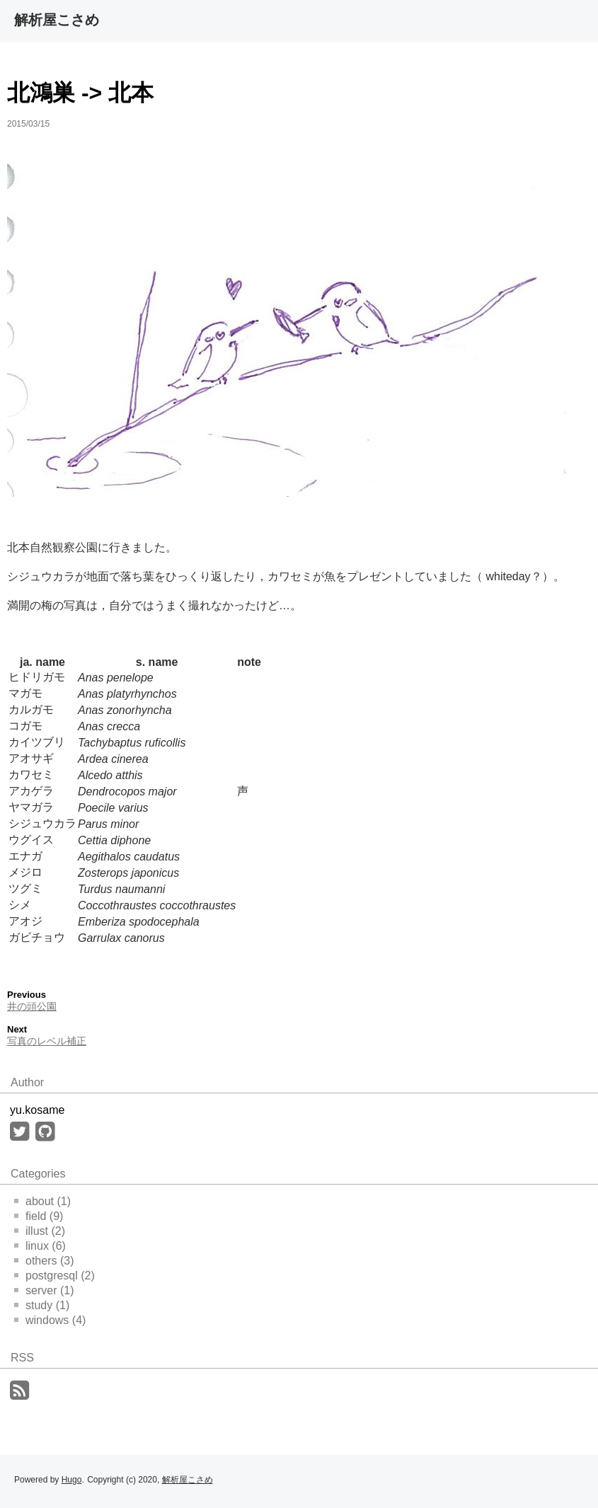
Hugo (72, 1480)
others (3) (44, 1261)
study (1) (41, 1305)
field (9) (38, 1216)
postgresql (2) (54, 1276)
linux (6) (40, 1246)
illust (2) (39, 1231)
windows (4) (50, 1320)
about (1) (42, 1201)
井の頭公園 (32, 1006)
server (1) (44, 1290)
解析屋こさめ (56, 20)
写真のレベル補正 (46, 1041)
